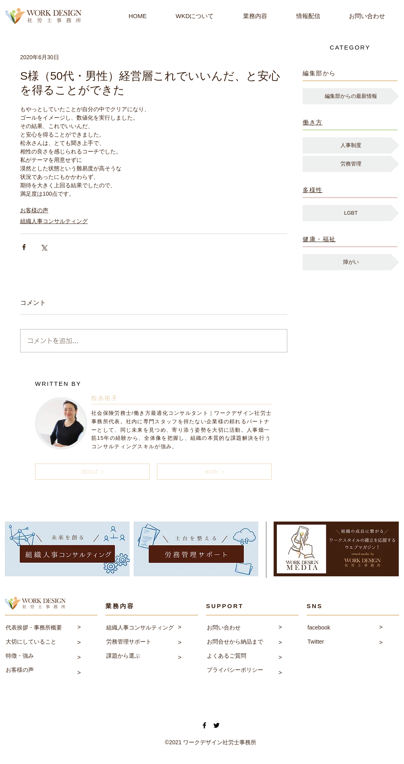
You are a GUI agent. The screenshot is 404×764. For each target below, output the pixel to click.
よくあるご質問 (226, 655)
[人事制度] (351, 145)
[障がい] (351, 262)
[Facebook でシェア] (24, 247)
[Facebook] (204, 725)
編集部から (319, 73)
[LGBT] (351, 213)
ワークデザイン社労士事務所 (219, 742)
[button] (92, 472)
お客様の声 (34, 210)
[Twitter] (216, 725)
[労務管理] (351, 164)
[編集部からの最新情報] (351, 96)
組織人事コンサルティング (54, 221)
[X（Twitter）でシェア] (43, 247)
